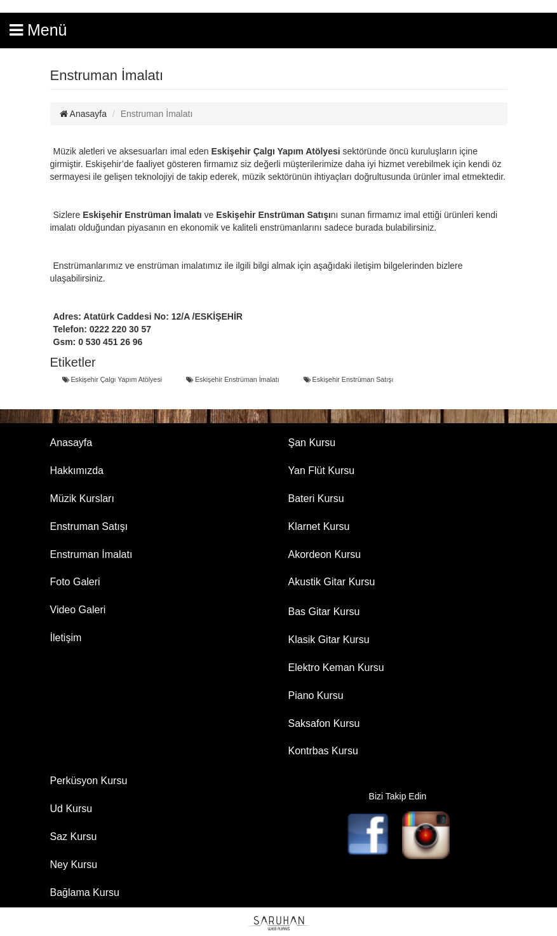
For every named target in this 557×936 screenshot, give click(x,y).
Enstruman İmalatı (91, 554)
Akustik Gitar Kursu (331, 581)
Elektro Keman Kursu (336, 667)
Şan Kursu (312, 442)
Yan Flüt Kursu (321, 470)
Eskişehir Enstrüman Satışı (349, 380)
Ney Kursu (74, 864)
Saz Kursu (73, 836)
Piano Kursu (316, 695)
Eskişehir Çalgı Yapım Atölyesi (112, 380)
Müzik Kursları (82, 498)
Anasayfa (83, 114)
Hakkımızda (77, 470)
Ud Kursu (71, 808)
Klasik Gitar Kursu (329, 639)
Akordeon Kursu (324, 554)
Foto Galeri (75, 581)
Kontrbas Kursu (323, 750)
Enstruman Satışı (89, 526)
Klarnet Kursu (319, 526)
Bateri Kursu (316, 498)
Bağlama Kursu (84, 892)
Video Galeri (78, 609)
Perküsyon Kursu (89, 780)
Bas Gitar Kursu (324, 611)
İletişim (66, 637)
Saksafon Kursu (324, 723)
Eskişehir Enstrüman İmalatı (232, 380)
